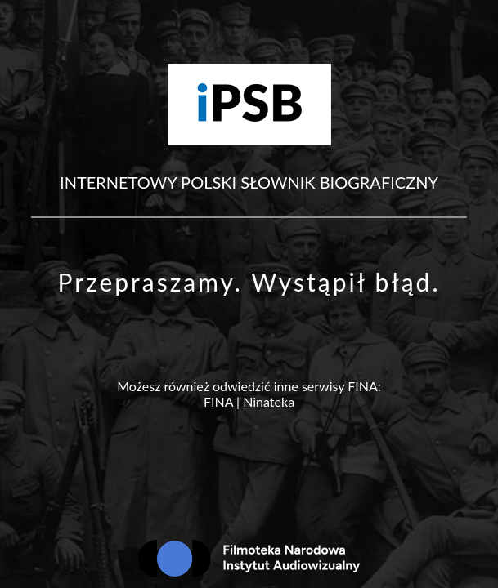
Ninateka (268, 401)
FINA (218, 401)
